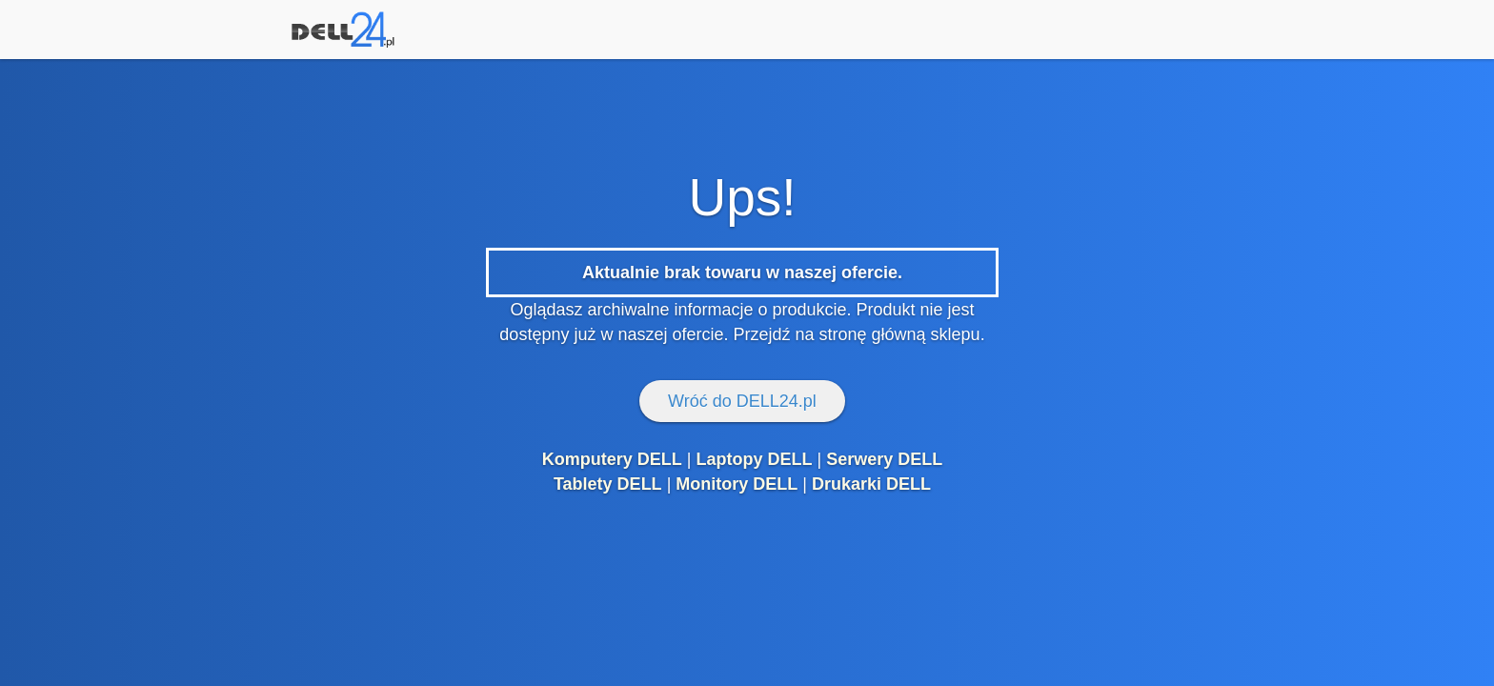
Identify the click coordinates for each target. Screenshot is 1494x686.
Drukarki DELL (871, 484)
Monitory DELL (736, 484)
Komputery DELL (612, 459)
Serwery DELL (884, 459)
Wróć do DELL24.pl (742, 401)
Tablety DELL (608, 484)
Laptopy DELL (754, 459)
